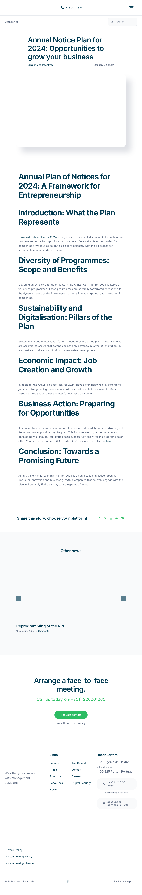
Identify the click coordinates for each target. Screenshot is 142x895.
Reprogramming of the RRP (40, 626)
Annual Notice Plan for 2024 (39, 237)
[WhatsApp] (116, 518)
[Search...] (122, 22)
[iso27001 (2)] (23, 805)
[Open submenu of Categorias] (19, 22)
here (109, 441)
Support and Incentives (40, 64)
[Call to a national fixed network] (117, 784)
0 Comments (42, 631)
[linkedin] (74, 881)
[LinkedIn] (111, 518)
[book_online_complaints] (21, 789)
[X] (105, 518)
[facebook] (68, 881)
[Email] (122, 518)
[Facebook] (99, 518)
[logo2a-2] (16, 5)
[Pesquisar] (112, 22)
